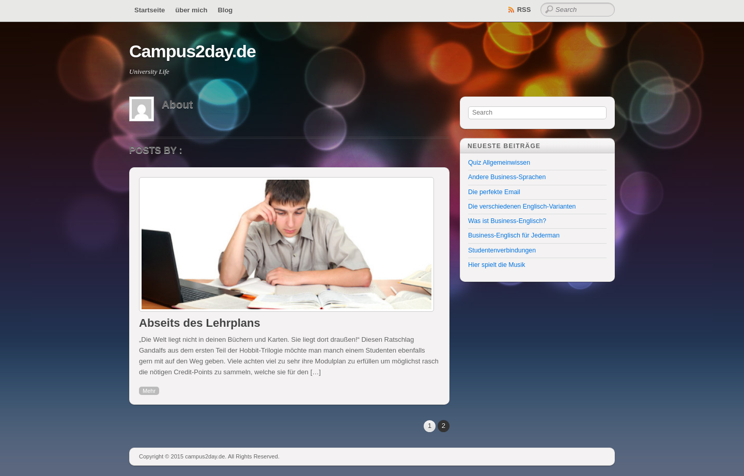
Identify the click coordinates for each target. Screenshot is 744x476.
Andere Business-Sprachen (507, 177)
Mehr (149, 391)
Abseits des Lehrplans (199, 322)
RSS (524, 9)
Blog (225, 10)
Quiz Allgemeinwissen (499, 162)
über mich (191, 10)
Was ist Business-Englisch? (507, 221)
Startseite (149, 10)
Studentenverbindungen (502, 250)
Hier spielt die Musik (496, 264)
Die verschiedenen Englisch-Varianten (522, 206)
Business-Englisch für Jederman (514, 235)
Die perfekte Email (494, 192)
